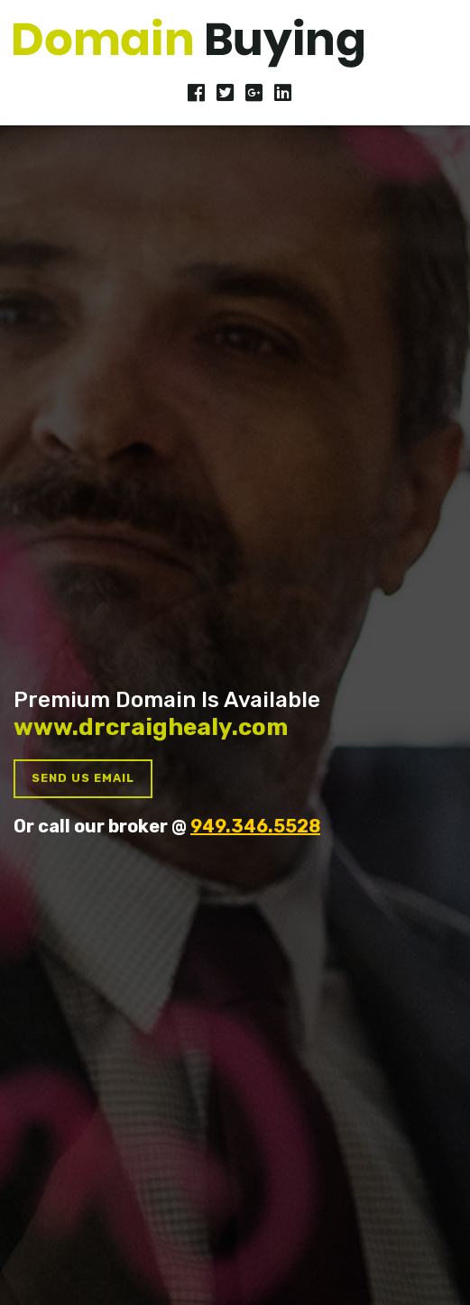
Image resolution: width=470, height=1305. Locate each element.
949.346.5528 (255, 826)
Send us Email (83, 778)
